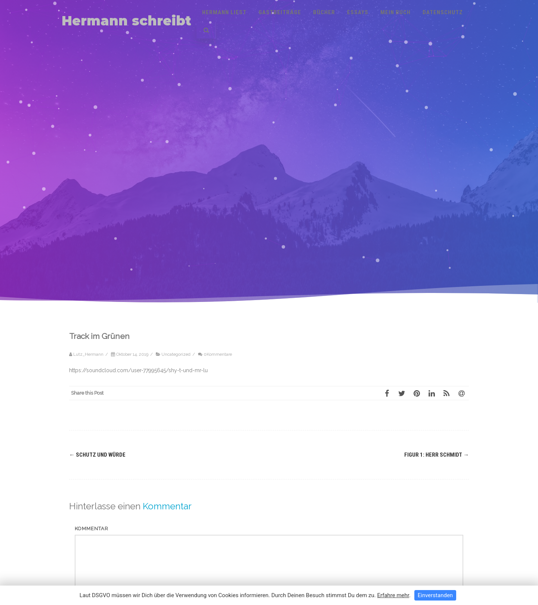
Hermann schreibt (126, 21)
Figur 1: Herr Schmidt (436, 454)
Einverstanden (435, 595)
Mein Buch (395, 12)
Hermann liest (224, 12)
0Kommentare (218, 354)
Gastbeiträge (280, 12)
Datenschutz (443, 12)
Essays (357, 12)
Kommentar (91, 528)
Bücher (324, 12)
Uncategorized (176, 354)
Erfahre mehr (393, 595)
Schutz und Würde (97, 454)
